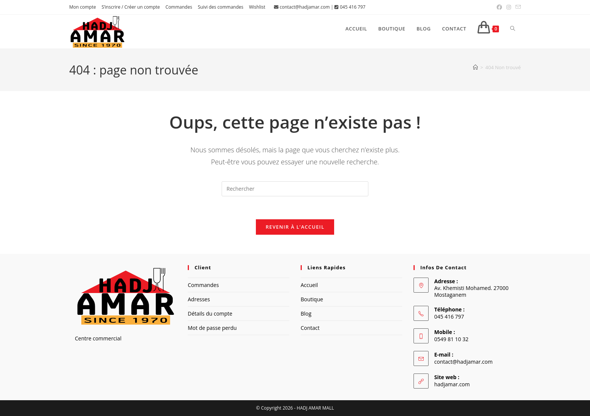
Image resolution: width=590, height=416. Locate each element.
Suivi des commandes (220, 7)
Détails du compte (210, 313)
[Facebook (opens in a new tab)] (499, 7)
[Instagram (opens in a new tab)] (508, 7)
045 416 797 (352, 7)
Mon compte (82, 7)
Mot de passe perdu (212, 327)
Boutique (312, 299)
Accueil (309, 284)
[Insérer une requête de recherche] (295, 188)
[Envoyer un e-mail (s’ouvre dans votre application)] (517, 7)
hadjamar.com (452, 384)
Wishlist (257, 7)
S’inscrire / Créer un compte (131, 7)
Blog (306, 313)
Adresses (199, 299)
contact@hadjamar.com (305, 7)
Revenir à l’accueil (295, 226)
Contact (310, 327)
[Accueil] (475, 67)
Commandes (179, 7)
